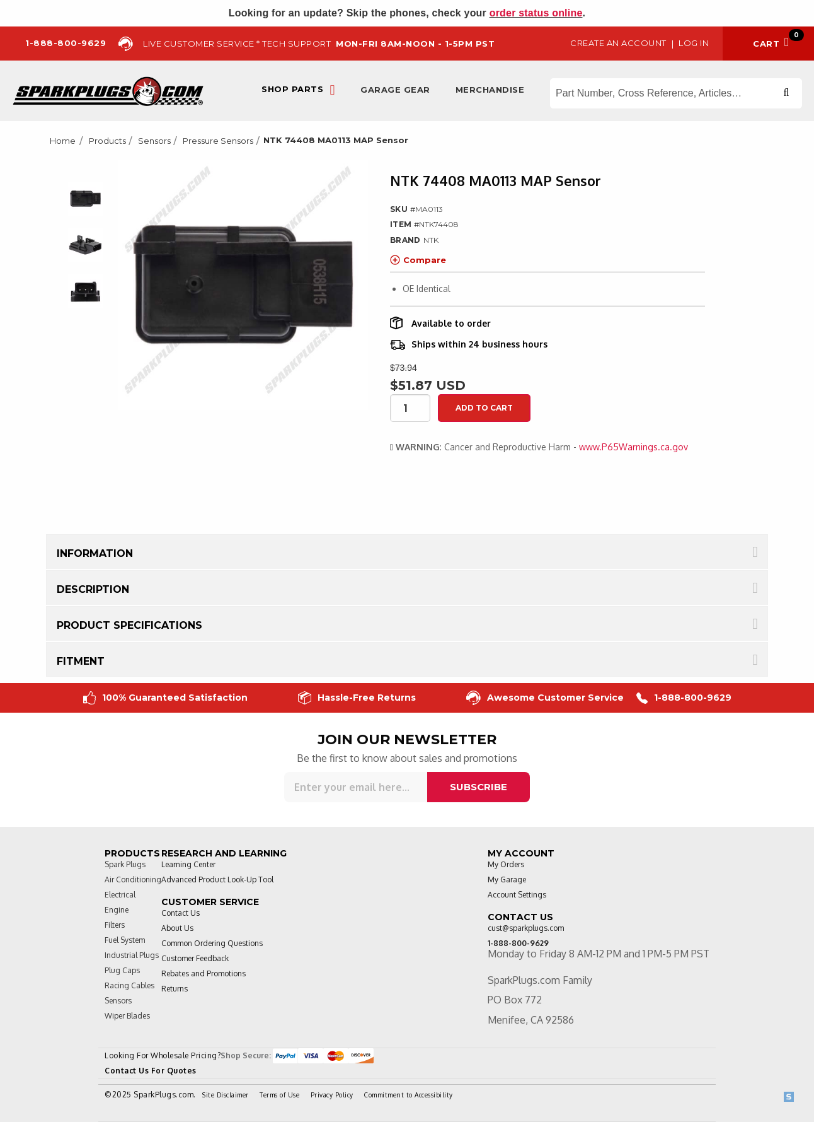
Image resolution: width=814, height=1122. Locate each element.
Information (95, 553)
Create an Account (618, 43)
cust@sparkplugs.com (526, 928)
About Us (177, 928)
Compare (418, 260)
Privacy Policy (332, 1095)
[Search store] (676, 93)
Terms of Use (279, 1095)
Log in (694, 43)
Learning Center (188, 864)
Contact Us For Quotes (151, 1070)
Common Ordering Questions (212, 943)
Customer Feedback (195, 958)
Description (93, 589)
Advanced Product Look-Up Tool (217, 879)
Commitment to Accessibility (408, 1095)
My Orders (506, 864)
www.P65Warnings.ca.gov (633, 446)
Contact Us (180, 913)
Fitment (81, 661)
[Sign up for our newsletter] (355, 787)
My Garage (507, 879)
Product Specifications (129, 625)
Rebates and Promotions (203, 973)
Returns (174, 988)
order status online (536, 13)
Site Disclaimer (225, 1095)
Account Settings (517, 894)
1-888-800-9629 (683, 698)
